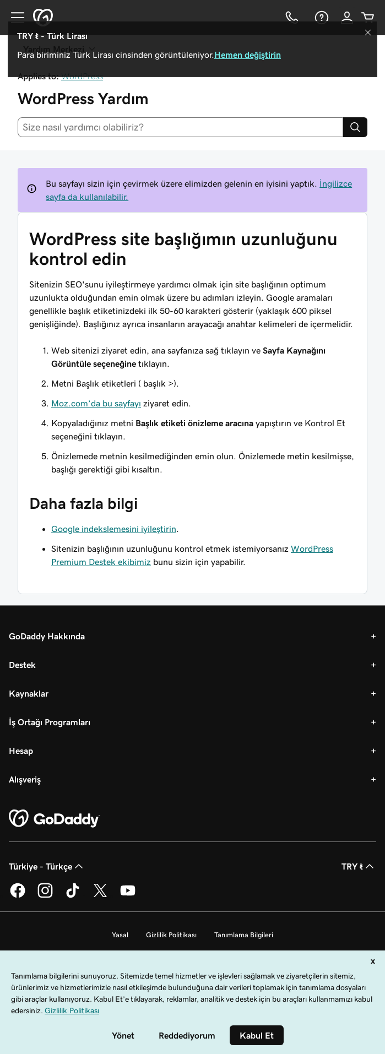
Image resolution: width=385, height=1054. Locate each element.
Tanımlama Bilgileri (243, 934)
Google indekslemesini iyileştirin (113, 528)
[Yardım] (320, 17)
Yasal (120, 934)
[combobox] (180, 127)
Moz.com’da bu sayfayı (96, 403)
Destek (22, 664)
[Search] (355, 127)
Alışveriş (25, 779)
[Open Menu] (13, 17)
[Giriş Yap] (347, 17)
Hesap (21, 750)
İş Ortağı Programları (49, 722)
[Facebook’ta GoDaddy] (17, 896)
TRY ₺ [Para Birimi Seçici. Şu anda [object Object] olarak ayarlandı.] (358, 866)
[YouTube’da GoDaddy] (128, 896)
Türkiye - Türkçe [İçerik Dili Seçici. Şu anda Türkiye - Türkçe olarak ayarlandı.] (47, 866)
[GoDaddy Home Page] (54, 818)
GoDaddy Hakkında (47, 636)
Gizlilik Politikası (171, 934)
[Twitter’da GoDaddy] (100, 896)
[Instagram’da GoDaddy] (45, 896)
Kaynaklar (28, 693)
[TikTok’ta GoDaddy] (73, 896)
